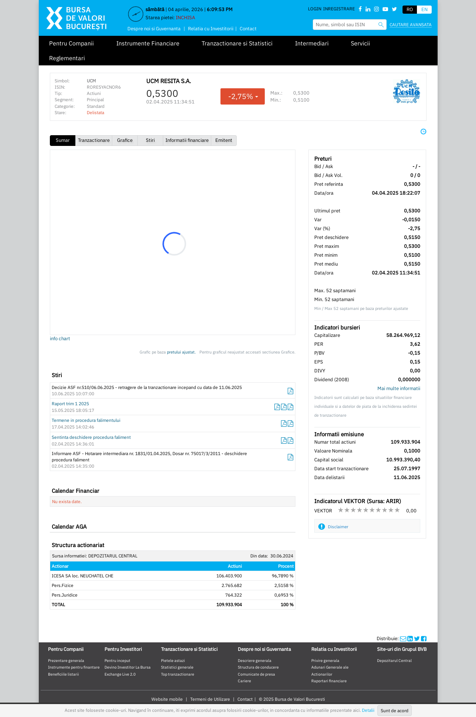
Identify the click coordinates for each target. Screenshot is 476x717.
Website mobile (167, 699)
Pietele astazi (173, 660)
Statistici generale (177, 667)
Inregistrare (339, 8)
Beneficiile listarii (63, 674)
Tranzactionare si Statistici (237, 43)
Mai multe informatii (398, 388)
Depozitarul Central (394, 660)
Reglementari (67, 58)
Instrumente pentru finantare (74, 667)
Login (314, 8)
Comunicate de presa (256, 674)
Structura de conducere (258, 667)
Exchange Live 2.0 (120, 674)
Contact (248, 28)
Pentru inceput (117, 660)
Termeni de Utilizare (210, 699)
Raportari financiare (329, 680)
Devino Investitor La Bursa (128, 667)
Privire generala (325, 660)
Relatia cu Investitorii (210, 28)
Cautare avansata (411, 24)
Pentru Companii (71, 43)
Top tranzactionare (177, 674)
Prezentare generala (66, 660)
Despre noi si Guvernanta (154, 28)
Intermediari (312, 43)
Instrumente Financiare (147, 43)
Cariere (244, 680)
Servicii (360, 43)
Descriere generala (254, 660)
